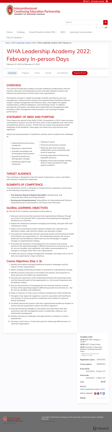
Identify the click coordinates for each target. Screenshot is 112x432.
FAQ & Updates (14, 38)
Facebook (97, 27)
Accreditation (62, 73)
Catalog (21, 32)
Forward (106, 27)
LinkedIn (103, 27)
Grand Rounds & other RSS (42, 32)
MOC (63, 32)
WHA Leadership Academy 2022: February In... (55, 43)
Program (25, 73)
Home (9, 32)
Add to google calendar (95, 393)
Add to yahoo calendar (98, 393)
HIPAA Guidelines (9, 423)
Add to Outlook (104, 393)
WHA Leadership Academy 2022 (23, 43)
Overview (12, 73)
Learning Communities (81, 32)
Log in (87, 1)
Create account (98, 1)
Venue (37, 73)
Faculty (48, 73)
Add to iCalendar (101, 393)
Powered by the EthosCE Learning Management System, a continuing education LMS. (101, 428)
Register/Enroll (80, 73)
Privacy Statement (48, 421)
